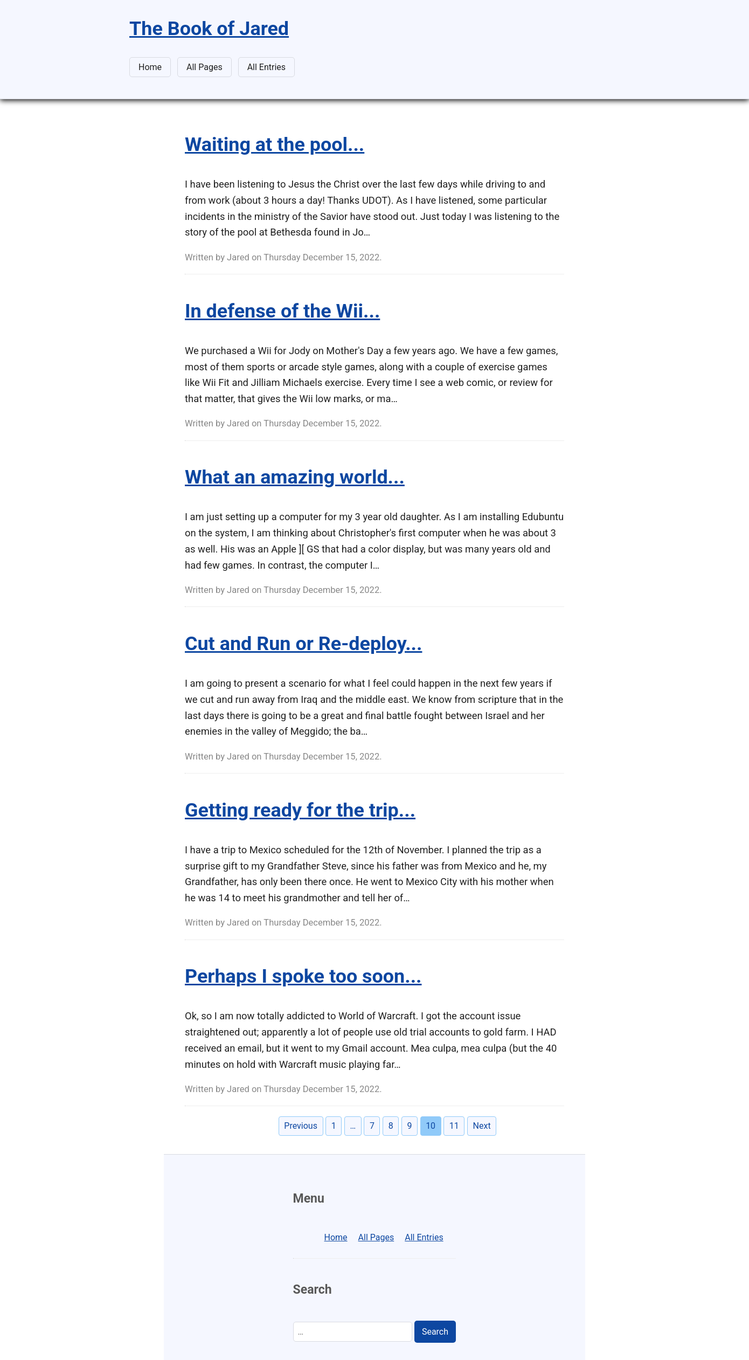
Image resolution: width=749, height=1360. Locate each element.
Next (482, 1126)
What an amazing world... (295, 477)
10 (430, 1126)
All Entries (266, 67)
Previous (300, 1126)
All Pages (204, 67)
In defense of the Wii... (282, 311)
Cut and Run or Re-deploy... (303, 643)
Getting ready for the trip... (300, 810)
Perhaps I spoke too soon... (303, 976)
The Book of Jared (209, 28)
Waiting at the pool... (274, 144)
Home (150, 67)
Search (435, 1332)
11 (454, 1126)
